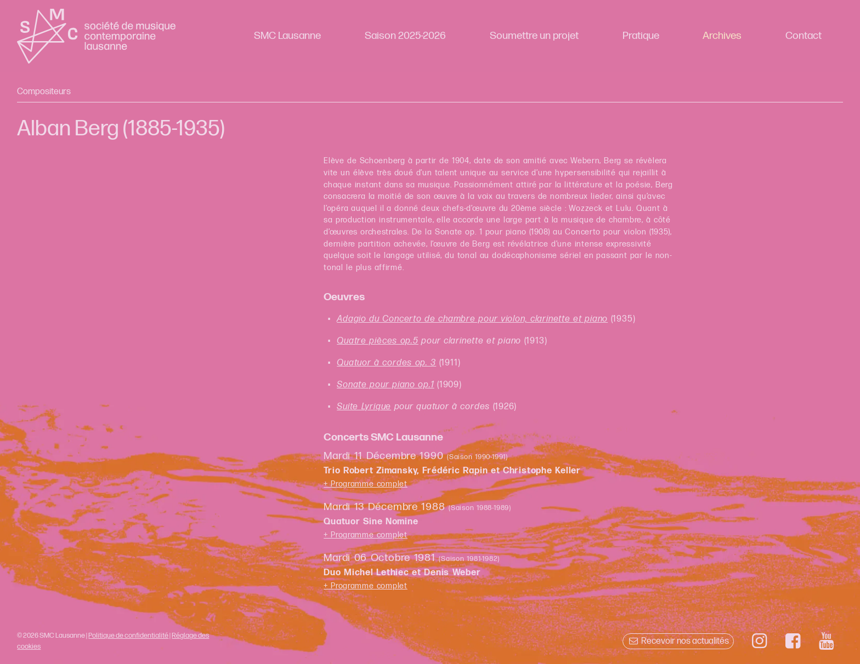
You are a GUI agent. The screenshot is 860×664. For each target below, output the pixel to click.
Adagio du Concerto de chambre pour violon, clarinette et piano (472, 319)
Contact (803, 36)
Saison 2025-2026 (405, 36)
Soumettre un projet (534, 36)
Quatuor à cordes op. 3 (386, 363)
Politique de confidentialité (128, 635)
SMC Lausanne (287, 36)
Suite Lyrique (364, 407)
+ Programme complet (366, 484)
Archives (722, 36)
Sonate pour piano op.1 (385, 385)
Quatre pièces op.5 (377, 341)
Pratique (641, 36)
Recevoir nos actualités (678, 641)
